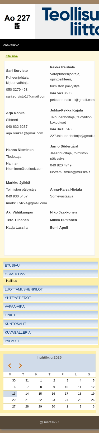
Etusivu (12, 56)
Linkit (10, 315)
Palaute (12, 341)
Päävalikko (11, 45)
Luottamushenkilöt (24, 289)
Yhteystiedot (18, 298)
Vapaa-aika (15, 306)
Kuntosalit (15, 324)
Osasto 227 (15, 274)
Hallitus (11, 281)
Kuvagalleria (18, 332)
